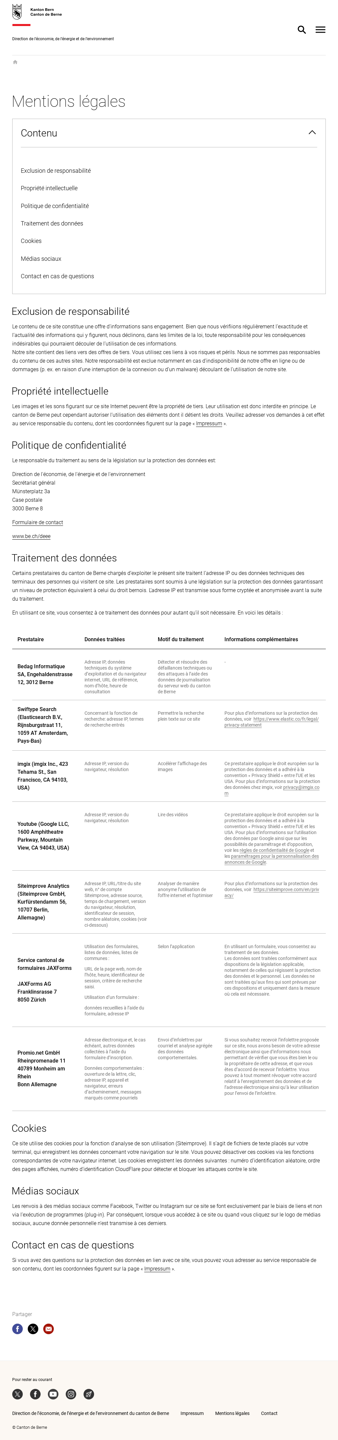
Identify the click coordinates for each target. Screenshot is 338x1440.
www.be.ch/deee (31, 536)
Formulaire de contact (37, 522)
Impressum (209, 423)
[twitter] (33, 1330)
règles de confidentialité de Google (274, 850)
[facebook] (17, 1330)
